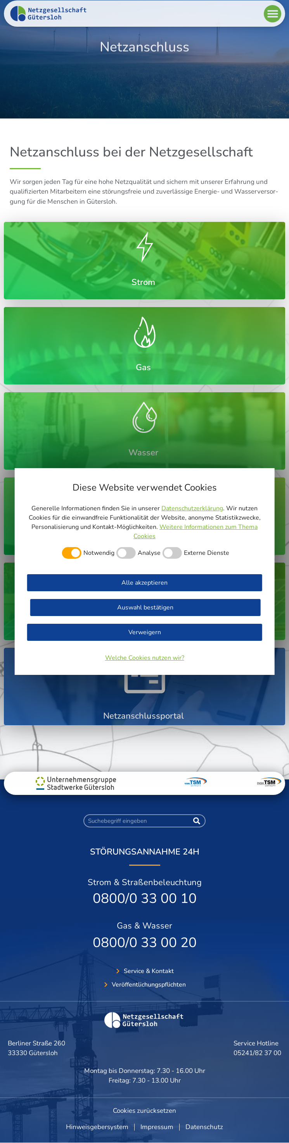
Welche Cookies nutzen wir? (144, 658)
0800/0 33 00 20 (145, 943)
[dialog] (144, 571)
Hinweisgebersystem (97, 1127)
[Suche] (197, 821)
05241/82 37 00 (257, 1053)
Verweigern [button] (144, 632)
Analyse (149, 553)
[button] (272, 18)
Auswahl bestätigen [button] (145, 607)
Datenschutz (204, 1127)
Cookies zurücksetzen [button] (144, 1110)
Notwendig (98, 553)
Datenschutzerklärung (192, 508)
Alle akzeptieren (144, 582)
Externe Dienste (206, 553)
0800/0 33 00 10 (145, 898)
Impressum (156, 1127)
